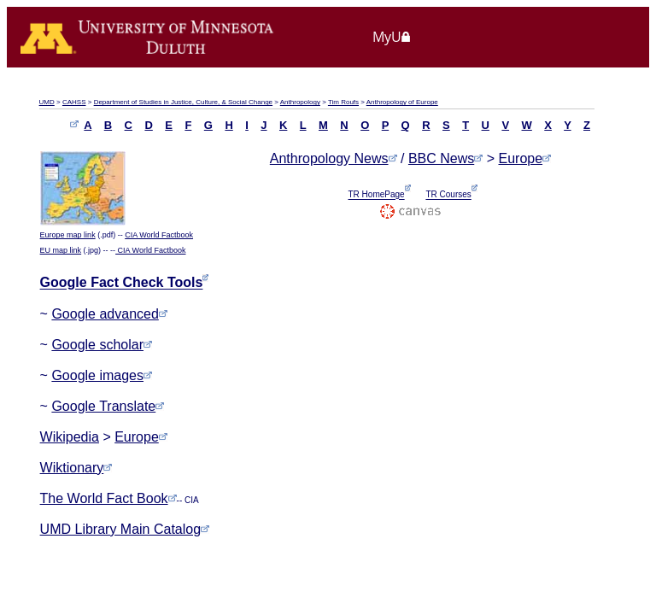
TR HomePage (376, 195)
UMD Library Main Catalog (125, 529)
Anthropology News (329, 158)
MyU (392, 36)
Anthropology (300, 102)
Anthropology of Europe (402, 102)
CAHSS (74, 102)
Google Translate (107, 406)
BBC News (441, 158)
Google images (101, 375)
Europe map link (68, 235)
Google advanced (109, 314)
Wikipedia (69, 437)
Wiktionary (76, 467)
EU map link (61, 250)
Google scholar (101, 344)
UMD (47, 102)
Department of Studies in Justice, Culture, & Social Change (183, 102)
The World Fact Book (104, 498)
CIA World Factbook (159, 235)
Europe (140, 437)
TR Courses (448, 195)
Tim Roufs (343, 102)
